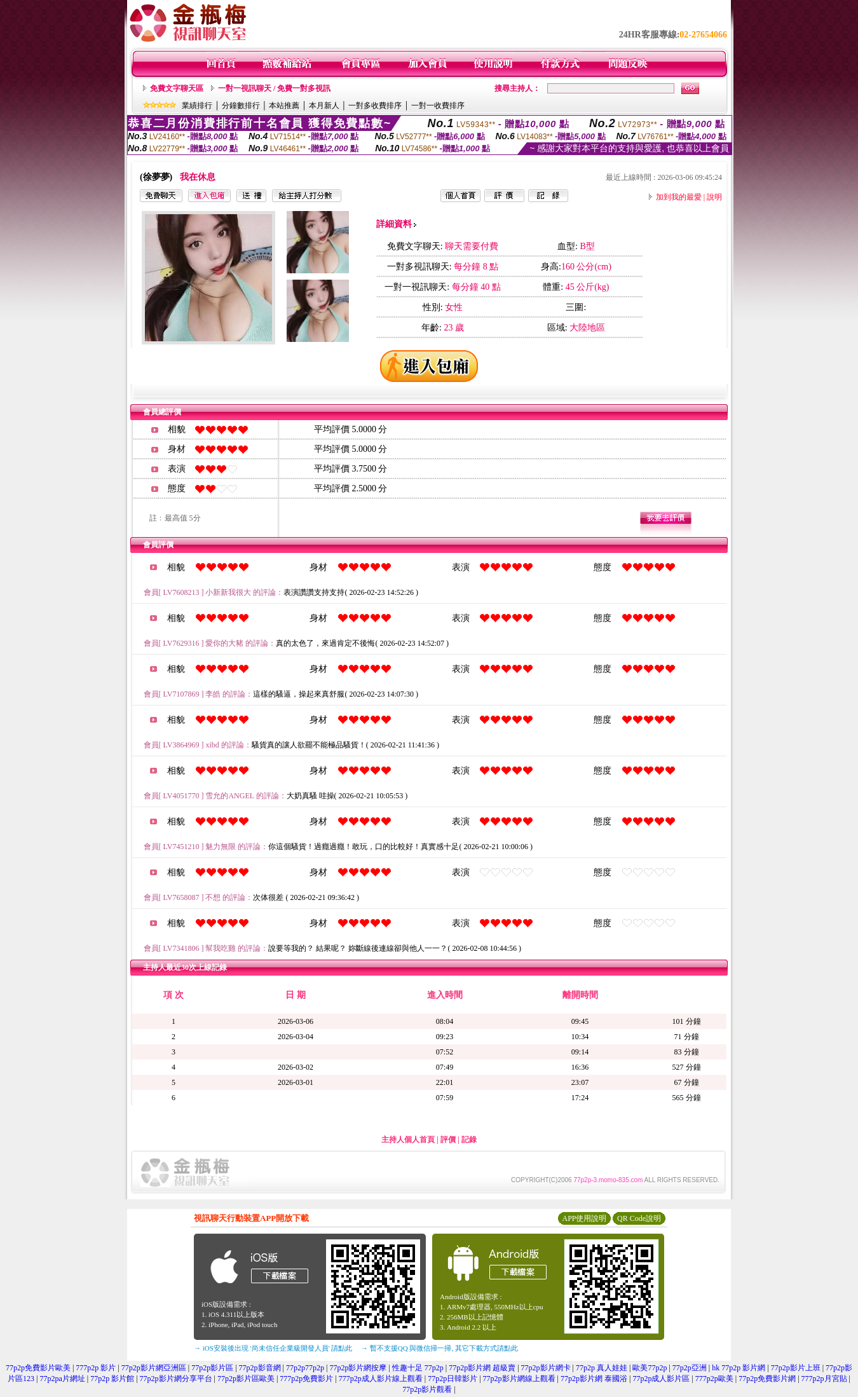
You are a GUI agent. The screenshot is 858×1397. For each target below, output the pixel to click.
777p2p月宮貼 (824, 1378)
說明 (714, 197)
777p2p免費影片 (306, 1378)
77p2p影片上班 (796, 1367)
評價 (448, 1139)
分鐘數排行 (241, 105)
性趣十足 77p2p (418, 1367)
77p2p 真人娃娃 (601, 1367)
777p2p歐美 (714, 1378)
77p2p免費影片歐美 (38, 1367)
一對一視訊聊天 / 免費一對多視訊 (274, 88)
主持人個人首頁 (408, 1139)
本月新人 (324, 105)
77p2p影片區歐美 (246, 1378)
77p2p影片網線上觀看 (519, 1378)
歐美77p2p (649, 1367)
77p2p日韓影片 (452, 1378)
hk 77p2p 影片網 (738, 1367)
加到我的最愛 (679, 197)
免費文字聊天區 (176, 88)
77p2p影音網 (260, 1367)
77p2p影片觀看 (427, 1389)
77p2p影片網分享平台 (176, 1378)
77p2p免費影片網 (767, 1378)
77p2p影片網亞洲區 (153, 1367)
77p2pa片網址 (62, 1378)
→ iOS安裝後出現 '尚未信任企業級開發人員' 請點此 (273, 1348)
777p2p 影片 (96, 1367)
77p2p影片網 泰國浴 (594, 1378)
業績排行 (197, 105)
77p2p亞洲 (689, 1367)
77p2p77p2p (305, 1367)
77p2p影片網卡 (546, 1367)
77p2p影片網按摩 (357, 1367)
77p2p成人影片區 (661, 1378)
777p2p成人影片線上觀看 (381, 1378)
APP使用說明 (584, 1218)
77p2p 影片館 (112, 1378)
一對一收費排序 (438, 105)
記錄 (469, 1139)
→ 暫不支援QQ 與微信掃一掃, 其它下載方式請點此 (439, 1348)
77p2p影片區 (212, 1367)
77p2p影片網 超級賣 (482, 1367)
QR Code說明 (639, 1218)
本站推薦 (284, 105)
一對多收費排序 (375, 105)
